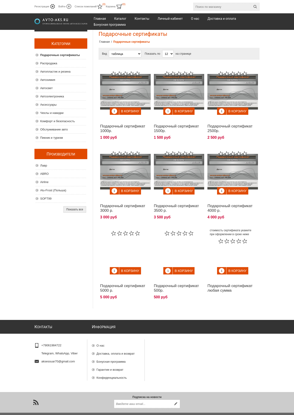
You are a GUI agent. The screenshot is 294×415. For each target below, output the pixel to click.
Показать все (74, 209)
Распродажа (48, 63)
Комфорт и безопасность (57, 121)
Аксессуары (48, 104)
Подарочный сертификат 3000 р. (122, 201)
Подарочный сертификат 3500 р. (176, 201)
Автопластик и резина (55, 71)
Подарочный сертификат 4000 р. (229, 201)
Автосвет (46, 88)
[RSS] (36, 394)
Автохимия (47, 80)
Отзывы (101, 373)
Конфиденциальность (111, 365)
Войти (61, 6)
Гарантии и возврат (109, 357)
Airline (44, 182)
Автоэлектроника (52, 96)
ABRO (44, 173)
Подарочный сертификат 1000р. (122, 125)
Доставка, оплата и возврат (115, 341)
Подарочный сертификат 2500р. (229, 125)
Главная (104, 41)
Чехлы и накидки (51, 113)
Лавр (43, 165)
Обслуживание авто (54, 129)
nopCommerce (253, 410)
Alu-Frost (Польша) (53, 190)
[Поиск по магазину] (222, 6)
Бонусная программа (111, 349)
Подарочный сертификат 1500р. (176, 125)
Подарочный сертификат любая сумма (229, 277)
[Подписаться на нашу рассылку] (143, 396)
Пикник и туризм (51, 137)
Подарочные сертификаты (60, 55)
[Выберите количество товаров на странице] (168, 53)
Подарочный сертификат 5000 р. (122, 277)
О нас (100, 333)
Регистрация (41, 6)
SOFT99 (45, 198)
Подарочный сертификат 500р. (176, 277)
